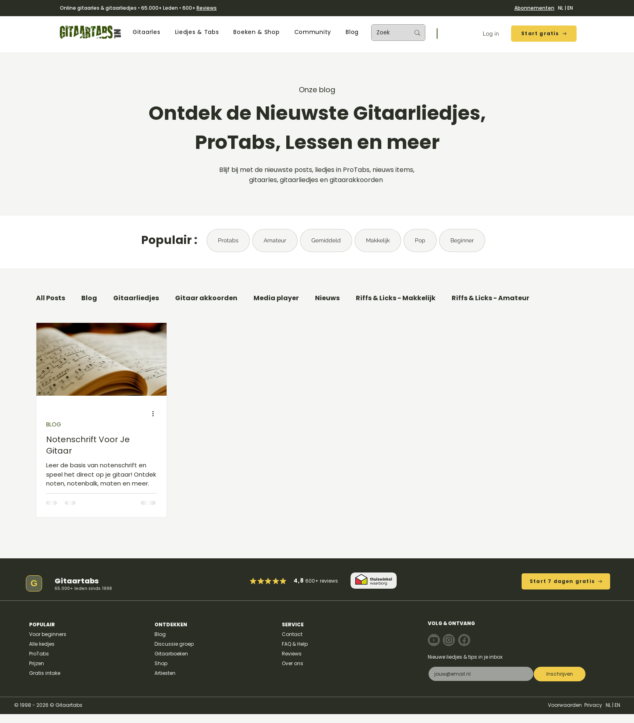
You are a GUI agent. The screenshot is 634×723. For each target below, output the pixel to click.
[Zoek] (386, 32)
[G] (34, 583)
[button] (146, 32)
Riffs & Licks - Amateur (490, 298)
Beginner (462, 240)
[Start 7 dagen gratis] (566, 581)
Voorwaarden (565, 705)
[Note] (434, 640)
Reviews (207, 7)
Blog (89, 298)
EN (570, 7)
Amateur (275, 240)
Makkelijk (378, 240)
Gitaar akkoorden (206, 298)
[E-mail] (478, 674)
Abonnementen (534, 7)
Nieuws (327, 298)
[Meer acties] (156, 414)
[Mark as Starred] (276, 581)
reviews (329, 580)
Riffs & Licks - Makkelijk (395, 298)
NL (560, 7)
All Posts (50, 298)
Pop (420, 240)
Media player (276, 298)
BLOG (53, 424)
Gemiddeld (326, 240)
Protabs (228, 240)
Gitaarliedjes (136, 298)
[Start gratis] (544, 33)
